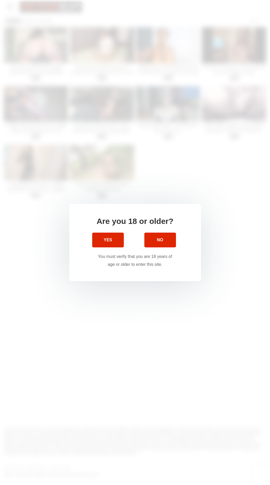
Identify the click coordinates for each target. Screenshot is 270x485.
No (160, 240)
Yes (108, 240)
